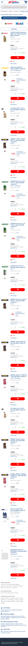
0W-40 (12, 593)
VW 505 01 (14, 587)
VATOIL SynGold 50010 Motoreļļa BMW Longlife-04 (18, 510)
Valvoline (21, 599)
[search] (14, 7)
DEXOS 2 (11, 586)
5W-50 (16, 593)
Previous (1, 79)
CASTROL (3, 598)
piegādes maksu (13, 49)
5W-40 (5, 593)
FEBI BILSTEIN (19, 601)
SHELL (21, 598)
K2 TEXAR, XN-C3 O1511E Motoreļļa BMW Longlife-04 (18, 109)
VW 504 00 (8, 584)
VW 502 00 (15, 586)
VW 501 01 (8, 587)
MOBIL (7, 598)
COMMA (3, 603)
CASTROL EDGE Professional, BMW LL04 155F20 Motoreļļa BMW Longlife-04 (18, 35)
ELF (7, 599)
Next (8, 79)
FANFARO (13, 601)
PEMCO (17, 599)
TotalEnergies (11, 599)
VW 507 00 (3, 584)
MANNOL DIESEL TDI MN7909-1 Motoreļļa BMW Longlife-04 (18, 376)
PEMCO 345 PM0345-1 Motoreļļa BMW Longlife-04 (18, 69)
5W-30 (2, 593)
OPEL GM (3, 601)
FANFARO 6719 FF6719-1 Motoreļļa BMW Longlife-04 (18, 267)
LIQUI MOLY (12, 598)
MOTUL (17, 598)
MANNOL (3, 599)
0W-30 (9, 593)
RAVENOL (8, 601)
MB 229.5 (21, 586)
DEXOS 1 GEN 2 (4, 586)
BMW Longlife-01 (16, 584)
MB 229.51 (3, 587)
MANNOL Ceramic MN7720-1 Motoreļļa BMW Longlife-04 (18, 343)
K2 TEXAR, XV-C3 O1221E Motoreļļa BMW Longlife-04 (18, 410)
